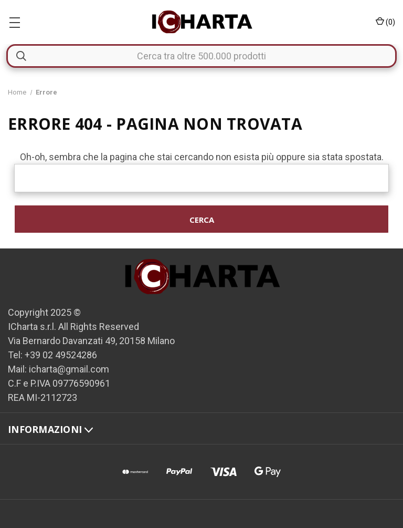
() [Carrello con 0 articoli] (385, 21)
